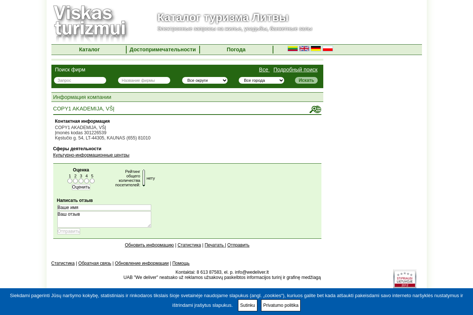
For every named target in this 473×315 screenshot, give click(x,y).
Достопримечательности (163, 49)
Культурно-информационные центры (91, 155)
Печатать (214, 245)
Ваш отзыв (104, 219)
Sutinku (247, 305)
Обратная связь (94, 263)
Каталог (89, 49)
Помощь (181, 263)
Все (264, 70)
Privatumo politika (281, 305)
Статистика (189, 245)
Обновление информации (142, 263)
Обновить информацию (149, 245)
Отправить (238, 245)
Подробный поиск (295, 70)
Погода (236, 49)
